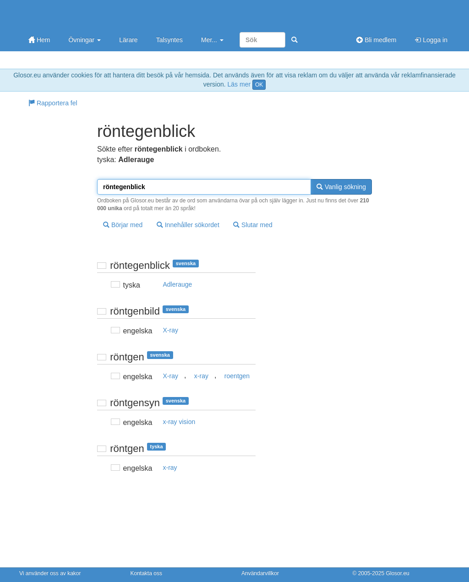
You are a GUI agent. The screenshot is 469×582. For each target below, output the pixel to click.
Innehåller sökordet (188, 224)
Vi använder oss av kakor (50, 573)
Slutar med (253, 224)
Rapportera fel (52, 103)
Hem (39, 40)
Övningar (84, 40)
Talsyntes (169, 40)
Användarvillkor (260, 573)
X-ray (170, 330)
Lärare (128, 40)
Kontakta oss (146, 573)
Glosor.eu (397, 573)
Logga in (430, 40)
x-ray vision (179, 421)
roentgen (237, 376)
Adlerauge (177, 284)
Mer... (212, 40)
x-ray (201, 376)
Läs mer (239, 84)
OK (259, 85)
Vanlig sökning (341, 186)
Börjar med (122, 224)
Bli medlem (376, 40)
